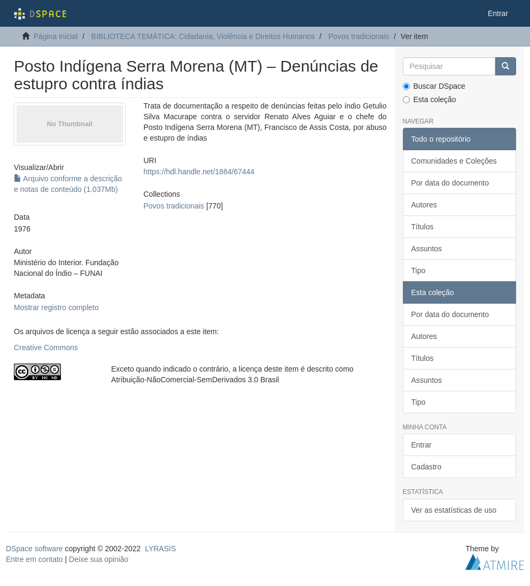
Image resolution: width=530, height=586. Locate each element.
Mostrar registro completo (56, 307)
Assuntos (426, 248)
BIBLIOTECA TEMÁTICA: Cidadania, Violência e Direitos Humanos (203, 36)
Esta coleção (429, 99)
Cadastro (426, 466)
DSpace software (34, 548)
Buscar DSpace (434, 86)
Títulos (422, 226)
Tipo (418, 270)
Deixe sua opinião (98, 559)
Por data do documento (450, 183)
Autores (424, 205)
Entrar (421, 445)
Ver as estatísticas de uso (454, 510)
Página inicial (56, 36)
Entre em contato (34, 559)
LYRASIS (160, 548)
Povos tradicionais (359, 36)
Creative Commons (46, 347)
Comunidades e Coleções (454, 161)
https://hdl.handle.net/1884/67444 (199, 171)
